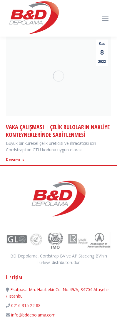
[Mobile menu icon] (105, 18)
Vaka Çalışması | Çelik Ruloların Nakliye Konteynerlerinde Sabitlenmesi (58, 131)
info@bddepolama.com (33, 315)
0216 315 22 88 (26, 305)
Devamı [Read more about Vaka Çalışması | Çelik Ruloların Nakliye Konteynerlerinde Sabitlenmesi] (15, 160)
